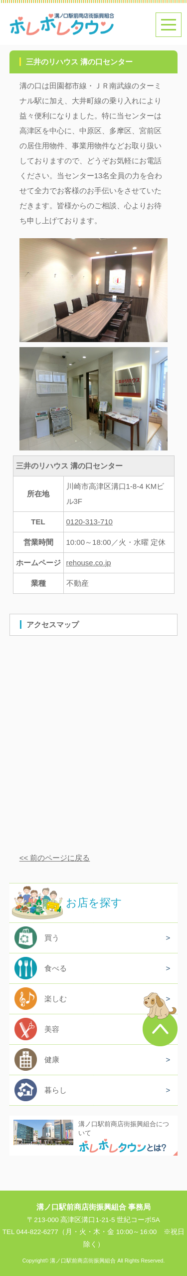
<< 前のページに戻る (54, 857)
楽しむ (55, 998)
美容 (51, 1029)
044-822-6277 (37, 1232)
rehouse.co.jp (88, 562)
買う (51, 937)
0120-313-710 (89, 521)
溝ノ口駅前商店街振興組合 (83, 1261)
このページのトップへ (160, 1019)
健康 (51, 1059)
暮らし (55, 1090)
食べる (55, 968)
